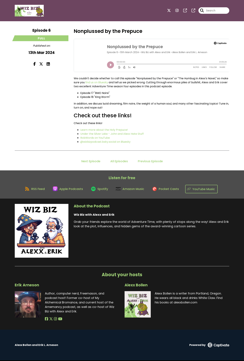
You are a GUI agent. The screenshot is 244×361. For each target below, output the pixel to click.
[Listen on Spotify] (100, 189)
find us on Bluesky (96, 83)
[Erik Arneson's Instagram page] (54, 319)
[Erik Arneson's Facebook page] (46, 319)
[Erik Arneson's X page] (50, 319)
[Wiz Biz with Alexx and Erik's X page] (169, 10)
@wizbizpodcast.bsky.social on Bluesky (105, 142)
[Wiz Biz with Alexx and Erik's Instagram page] (175, 10)
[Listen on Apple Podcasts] (67, 189)
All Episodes (119, 161)
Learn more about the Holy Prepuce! (104, 130)
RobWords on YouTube (95, 138)
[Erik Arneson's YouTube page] (59, 319)
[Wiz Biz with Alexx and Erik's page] (183, 10)
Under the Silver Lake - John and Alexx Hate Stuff (112, 134)
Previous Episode (150, 161)
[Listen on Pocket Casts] (167, 189)
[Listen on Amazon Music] (131, 189)
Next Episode (90, 161)
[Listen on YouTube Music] (203, 189)
